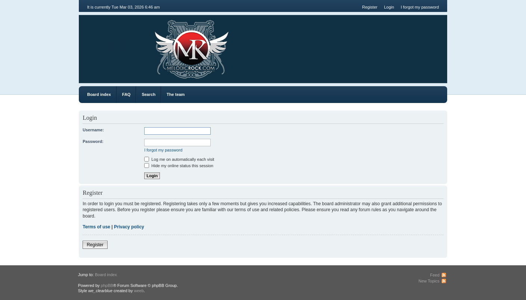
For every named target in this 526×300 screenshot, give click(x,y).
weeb (139, 290)
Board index (99, 94)
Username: (93, 130)
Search (148, 94)
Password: (93, 141)
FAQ (126, 94)
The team (176, 94)
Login (389, 7)
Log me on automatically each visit (179, 159)
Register (369, 7)
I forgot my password (420, 7)
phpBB (107, 285)
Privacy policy (129, 226)
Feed (434, 275)
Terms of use (96, 226)
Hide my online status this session (178, 165)
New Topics (428, 281)
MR (121, 44)
